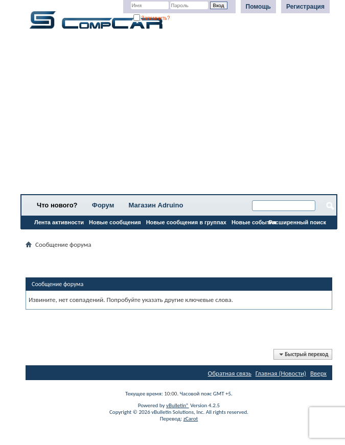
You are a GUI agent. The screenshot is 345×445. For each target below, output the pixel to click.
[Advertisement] (179, 114)
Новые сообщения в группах (186, 222)
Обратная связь (229, 373)
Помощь (258, 6)
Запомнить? (151, 18)
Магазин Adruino (156, 205)
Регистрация (305, 6)
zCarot (190, 418)
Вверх (318, 373)
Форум (103, 205)
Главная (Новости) (281, 373)
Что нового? (57, 205)
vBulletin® (177, 405)
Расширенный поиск (297, 222)
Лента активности (59, 222)
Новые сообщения (115, 222)
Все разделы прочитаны (58, 235)
